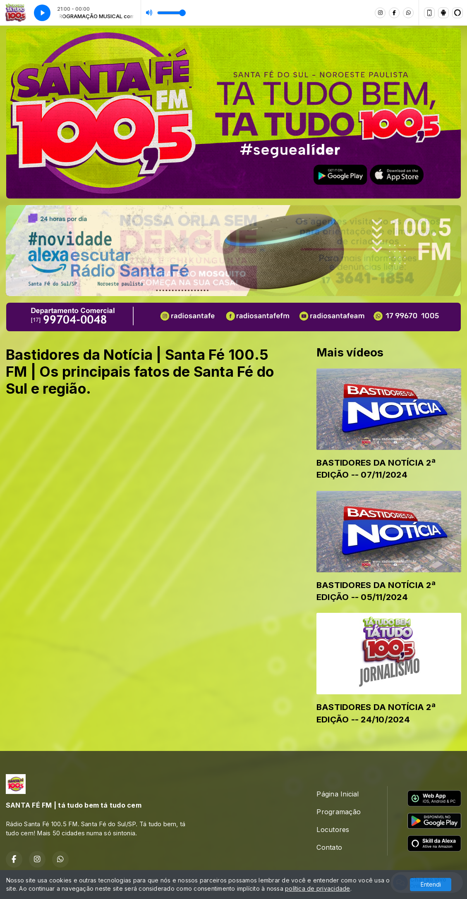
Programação (338, 812)
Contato (329, 847)
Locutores (332, 829)
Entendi (431, 884)
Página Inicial (337, 794)
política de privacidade (317, 888)
